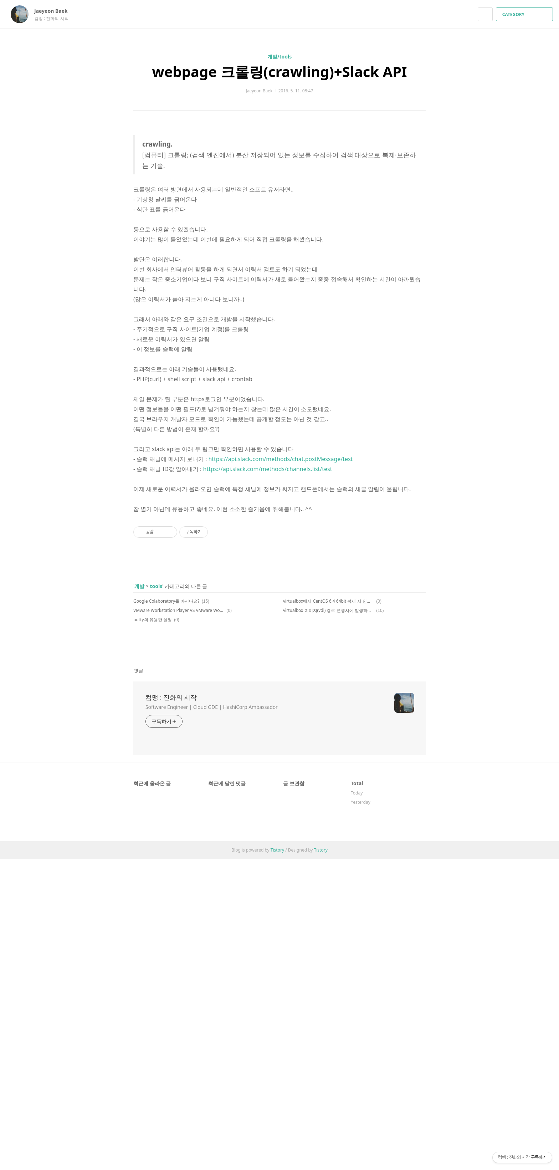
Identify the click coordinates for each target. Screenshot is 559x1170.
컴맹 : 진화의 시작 (171, 1008)
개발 (139, 721)
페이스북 (395, 781)
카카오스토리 (408, 781)
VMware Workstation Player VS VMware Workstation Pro (178, 746)
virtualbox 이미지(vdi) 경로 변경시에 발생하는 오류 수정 (328, 746)
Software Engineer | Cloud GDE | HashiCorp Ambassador (211, 1018)
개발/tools (279, 56)
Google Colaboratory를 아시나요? (166, 737)
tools (156, 721)
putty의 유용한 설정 (152, 755)
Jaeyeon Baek (54, 10)
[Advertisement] (279, 582)
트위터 (420, 781)
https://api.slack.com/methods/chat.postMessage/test (280, 459)
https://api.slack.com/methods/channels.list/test (267, 469)
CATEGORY (525, 14)
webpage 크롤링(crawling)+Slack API (279, 71)
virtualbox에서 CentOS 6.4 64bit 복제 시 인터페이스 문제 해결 (328, 737)
